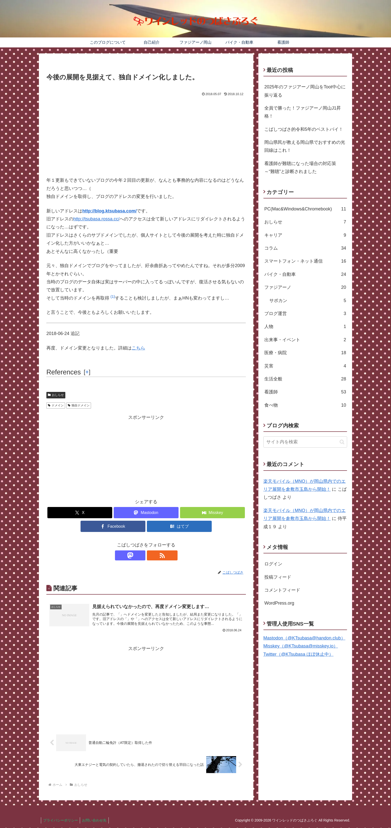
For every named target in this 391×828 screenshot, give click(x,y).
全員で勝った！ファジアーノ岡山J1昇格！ (302, 112)
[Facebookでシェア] (113, 526)
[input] (305, 442)
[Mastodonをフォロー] (140, 555)
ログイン (273, 563)
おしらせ (56, 395)
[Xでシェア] (79, 512)
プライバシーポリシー (61, 821)
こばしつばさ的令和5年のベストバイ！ (303, 129)
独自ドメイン (79, 405)
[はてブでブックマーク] (179, 526)
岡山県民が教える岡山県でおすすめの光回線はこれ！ (304, 146)
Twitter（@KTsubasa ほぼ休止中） (298, 654)
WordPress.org (279, 603)
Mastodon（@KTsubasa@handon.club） (304, 638)
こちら (138, 347)
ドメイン (56, 405)
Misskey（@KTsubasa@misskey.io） (300, 646)
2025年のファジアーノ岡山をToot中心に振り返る (305, 90)
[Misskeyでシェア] (212, 512)
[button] (112, 298)
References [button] (63, 372)
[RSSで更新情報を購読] (152, 555)
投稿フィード (277, 577)
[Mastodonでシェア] (146, 512)
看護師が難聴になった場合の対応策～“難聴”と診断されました (300, 167)
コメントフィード (282, 590)
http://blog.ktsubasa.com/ (109, 210)
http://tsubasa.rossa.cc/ (96, 218)
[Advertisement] (146, 135)
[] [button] (87, 372)
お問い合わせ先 (96, 821)
